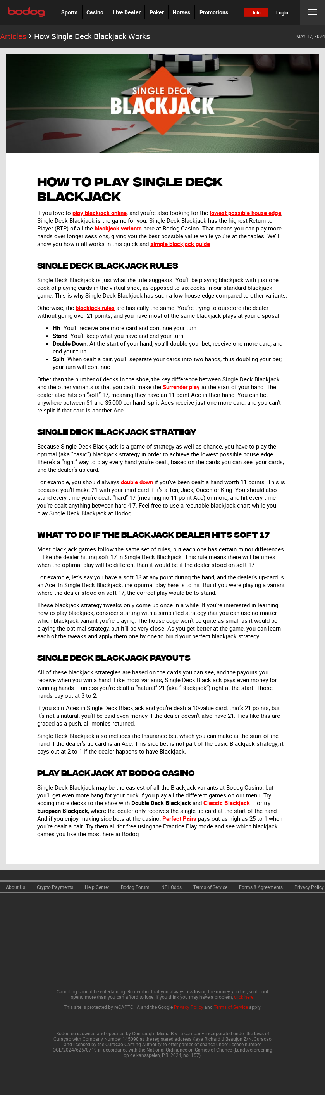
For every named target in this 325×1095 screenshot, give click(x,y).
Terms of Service (210, 887)
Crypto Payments (55, 887)
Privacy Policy (309, 887)
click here (243, 997)
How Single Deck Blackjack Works (92, 36)
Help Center (97, 887)
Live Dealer (127, 12)
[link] (15, 886)
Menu (312, 12)
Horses (181, 12)
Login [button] (282, 12)
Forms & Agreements (261, 887)
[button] (69, 12)
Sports (69, 12)
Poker (157, 12)
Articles (17, 36)
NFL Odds (171, 887)
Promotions (213, 12)
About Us (15, 887)
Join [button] (256, 12)
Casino (94, 12)
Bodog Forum (135, 887)
